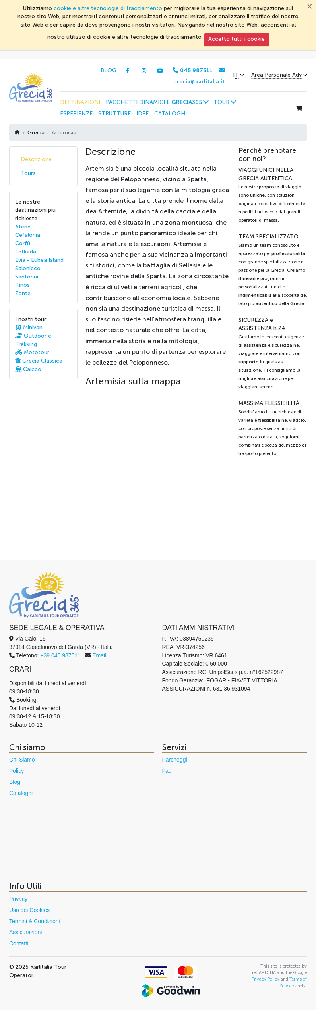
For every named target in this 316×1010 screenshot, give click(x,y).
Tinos (22, 285)
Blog (14, 782)
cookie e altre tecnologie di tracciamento (108, 8)
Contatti (18, 943)
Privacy (18, 899)
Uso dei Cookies (29, 910)
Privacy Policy (265, 979)
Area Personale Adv (276, 75)
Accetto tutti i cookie (236, 39)
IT (235, 75)
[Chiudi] (309, 6)
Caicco (28, 369)
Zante (23, 293)
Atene (23, 226)
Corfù (22, 243)
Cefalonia (27, 235)
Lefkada (25, 251)
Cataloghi (21, 793)
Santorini (26, 276)
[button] (157, 102)
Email (99, 655)
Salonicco (28, 268)
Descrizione (36, 159)
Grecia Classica (38, 360)
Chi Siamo (22, 760)
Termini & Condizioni (34, 921)
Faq (167, 771)
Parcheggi (174, 760)
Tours (28, 173)
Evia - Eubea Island (39, 260)
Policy (16, 771)
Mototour (32, 352)
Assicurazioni (25, 932)
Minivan (29, 327)
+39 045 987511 (60, 655)
